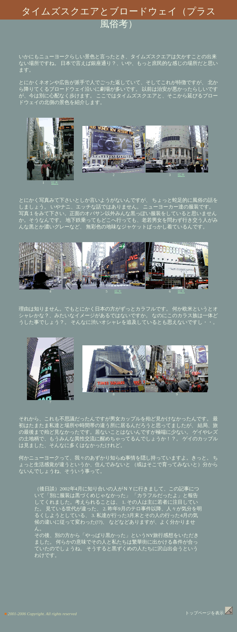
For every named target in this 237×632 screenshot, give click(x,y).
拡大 (54, 183)
